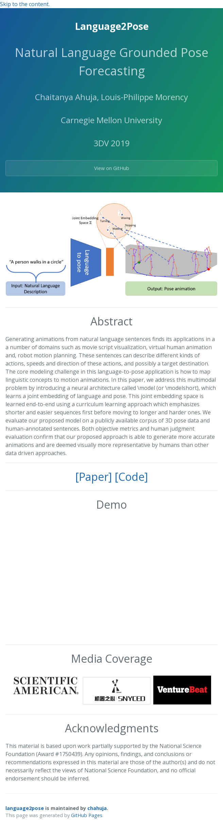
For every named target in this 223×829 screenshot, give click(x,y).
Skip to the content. (25, 4)
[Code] (131, 476)
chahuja (97, 808)
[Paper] (93, 476)
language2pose (24, 808)
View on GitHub (111, 168)
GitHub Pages (86, 815)
